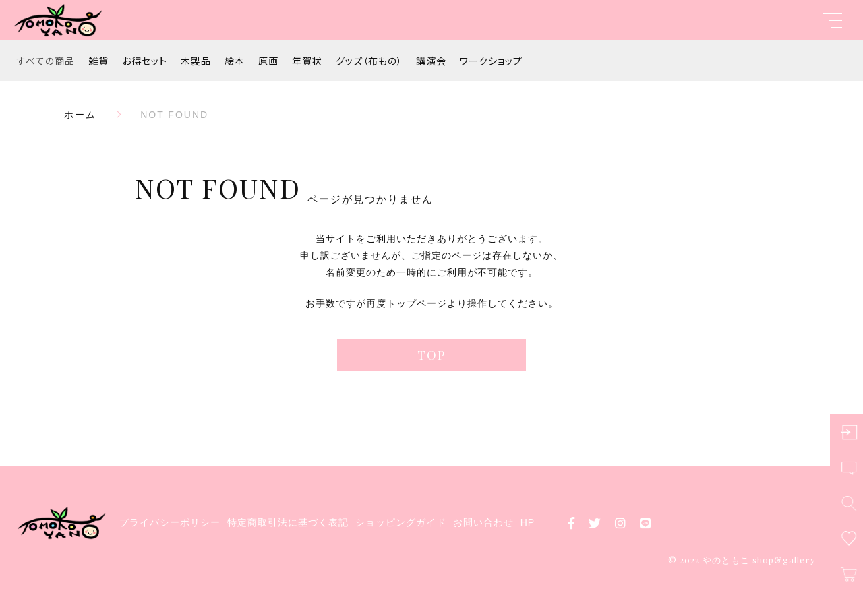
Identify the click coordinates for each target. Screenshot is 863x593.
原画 (268, 60)
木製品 (196, 60)
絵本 (235, 60)
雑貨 (98, 60)
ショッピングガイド (400, 522)
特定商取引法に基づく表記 (288, 522)
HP (527, 522)
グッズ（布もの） (369, 60)
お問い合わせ (483, 522)
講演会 (431, 60)
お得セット (144, 60)
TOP (431, 355)
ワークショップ (491, 60)
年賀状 (307, 60)
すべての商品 (46, 60)
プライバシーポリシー (169, 522)
